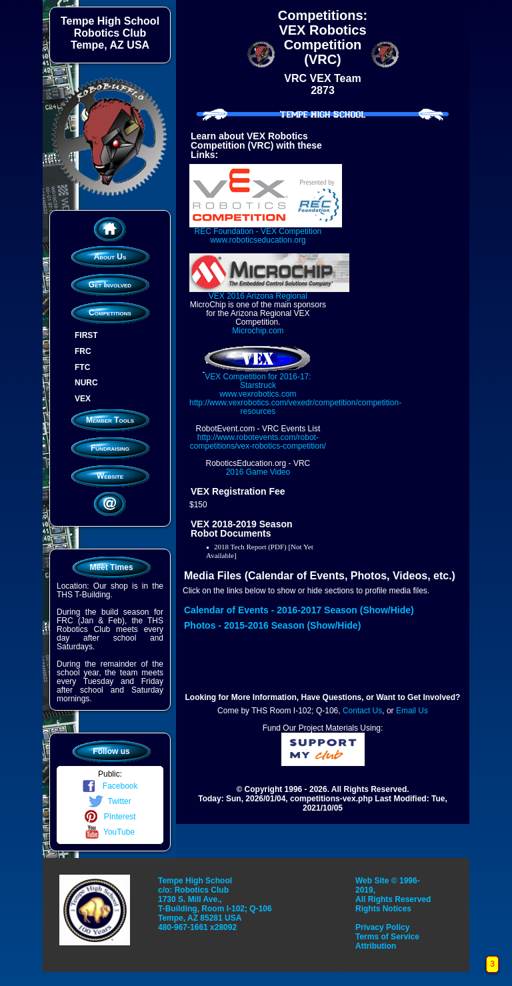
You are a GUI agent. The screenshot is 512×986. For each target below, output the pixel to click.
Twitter (110, 801)
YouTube (110, 832)
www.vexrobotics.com (257, 394)
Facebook (109, 786)
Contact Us (362, 710)
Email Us (412, 710)
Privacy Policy (382, 927)
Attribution (375, 946)
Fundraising (110, 448)
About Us (110, 256)
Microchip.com (257, 330)
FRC (83, 351)
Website (110, 476)
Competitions (110, 312)
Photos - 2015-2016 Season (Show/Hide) (272, 625)
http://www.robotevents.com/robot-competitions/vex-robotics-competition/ (258, 442)
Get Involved (110, 284)
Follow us (111, 751)
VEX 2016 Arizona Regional (269, 292)
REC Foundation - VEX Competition (265, 227)
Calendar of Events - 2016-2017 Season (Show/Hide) (299, 610)
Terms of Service (387, 936)
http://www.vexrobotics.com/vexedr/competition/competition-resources (295, 407)
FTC (82, 366)
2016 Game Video (258, 472)
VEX (83, 398)
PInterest (109, 816)
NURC (86, 382)
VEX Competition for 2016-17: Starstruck (258, 376)
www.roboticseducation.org (257, 240)
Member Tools (110, 420)
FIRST (86, 335)
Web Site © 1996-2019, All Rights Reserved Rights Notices (393, 894)
